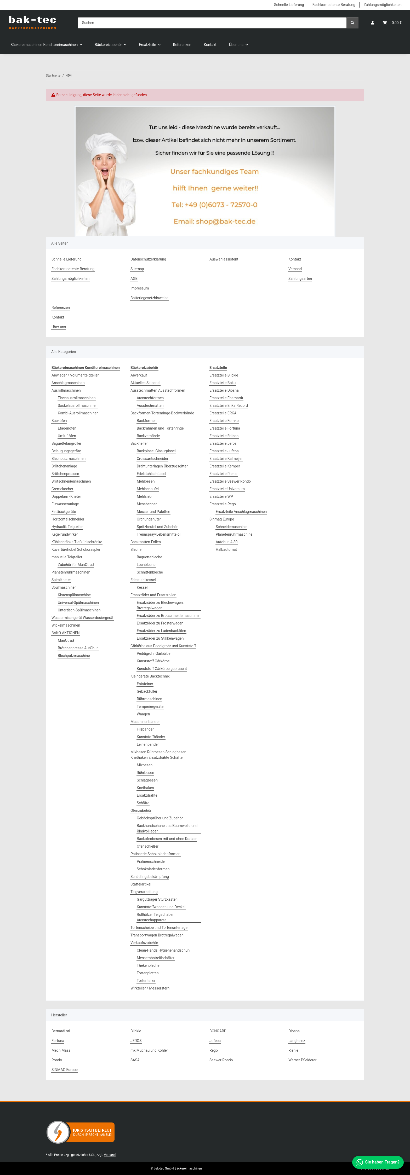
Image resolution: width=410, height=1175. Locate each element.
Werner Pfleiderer (302, 1060)
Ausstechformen (150, 398)
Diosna (294, 1031)
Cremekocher (62, 489)
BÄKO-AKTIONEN (66, 633)
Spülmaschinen (64, 587)
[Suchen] (212, 22)
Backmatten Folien (145, 542)
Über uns (59, 327)
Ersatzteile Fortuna (224, 428)
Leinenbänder (148, 744)
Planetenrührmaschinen (71, 572)
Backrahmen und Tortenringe (160, 428)
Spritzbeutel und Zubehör (157, 527)
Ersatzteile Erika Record (228, 405)
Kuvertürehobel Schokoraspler (76, 549)
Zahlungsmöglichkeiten (383, 5)
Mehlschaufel (148, 489)
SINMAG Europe (65, 1070)
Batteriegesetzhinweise (149, 298)
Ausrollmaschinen (66, 390)
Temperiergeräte (150, 706)
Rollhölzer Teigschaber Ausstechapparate (155, 917)
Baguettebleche (149, 557)
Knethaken (145, 788)
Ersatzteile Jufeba (224, 451)
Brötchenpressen (65, 474)
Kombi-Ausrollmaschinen (78, 413)
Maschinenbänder (145, 722)
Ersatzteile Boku (222, 383)
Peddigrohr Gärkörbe (153, 653)
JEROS (135, 1041)
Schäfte (143, 803)
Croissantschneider (152, 458)
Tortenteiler (146, 981)
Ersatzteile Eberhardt (226, 398)
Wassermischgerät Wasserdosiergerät (82, 618)
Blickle (135, 1031)
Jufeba (215, 1041)
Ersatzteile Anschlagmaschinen (241, 512)
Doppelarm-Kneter (66, 496)
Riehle (293, 1050)
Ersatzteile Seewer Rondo (230, 481)
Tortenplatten (148, 973)
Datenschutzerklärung (148, 259)
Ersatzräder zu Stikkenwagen (160, 638)
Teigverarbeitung (144, 892)
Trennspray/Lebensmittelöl (158, 534)
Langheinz (296, 1041)
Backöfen (59, 421)
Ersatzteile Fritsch (223, 436)
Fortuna (58, 1041)
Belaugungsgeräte (66, 451)
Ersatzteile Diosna (224, 390)
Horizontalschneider (68, 519)
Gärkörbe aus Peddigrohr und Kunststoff (163, 646)
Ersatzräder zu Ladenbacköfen (161, 631)
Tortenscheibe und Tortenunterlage (158, 927)
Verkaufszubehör (144, 943)
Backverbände (148, 436)
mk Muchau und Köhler (149, 1050)
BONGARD (217, 1031)
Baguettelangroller (66, 443)
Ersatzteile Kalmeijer (226, 458)
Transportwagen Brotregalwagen (157, 935)
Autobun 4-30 (226, 542)
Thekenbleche (148, 965)
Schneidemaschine (231, 527)
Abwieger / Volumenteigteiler (75, 375)
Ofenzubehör (140, 810)
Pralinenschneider (151, 861)
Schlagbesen (147, 780)
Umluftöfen (67, 436)
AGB (134, 278)
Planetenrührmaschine (234, 534)
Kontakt (210, 45)
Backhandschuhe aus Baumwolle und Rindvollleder (167, 828)
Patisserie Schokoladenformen (155, 854)
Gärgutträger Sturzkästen (157, 899)
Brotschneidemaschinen (71, 481)
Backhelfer (139, 443)
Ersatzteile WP (221, 496)
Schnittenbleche (150, 572)
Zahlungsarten (300, 278)
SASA (135, 1060)
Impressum (139, 288)
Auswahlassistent (223, 259)
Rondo (57, 1060)
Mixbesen (144, 765)
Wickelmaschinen (66, 625)
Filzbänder (145, 729)
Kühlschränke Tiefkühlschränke (77, 542)
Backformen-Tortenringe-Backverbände (162, 413)
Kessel (142, 587)
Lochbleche (146, 565)
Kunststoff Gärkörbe (153, 661)
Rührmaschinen (149, 699)
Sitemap (137, 269)
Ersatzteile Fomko (224, 421)
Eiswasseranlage (65, 504)
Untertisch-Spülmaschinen (79, 610)
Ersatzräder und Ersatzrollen (153, 595)
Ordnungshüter (149, 519)
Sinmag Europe (221, 519)
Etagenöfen (67, 428)
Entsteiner (145, 684)
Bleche (135, 549)
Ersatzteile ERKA (222, 413)
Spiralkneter (61, 580)
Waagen (143, 714)
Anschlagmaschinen (68, 383)
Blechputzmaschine (74, 655)
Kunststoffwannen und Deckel (161, 907)
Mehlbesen (146, 481)
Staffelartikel (140, 884)
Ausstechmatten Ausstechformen (157, 390)
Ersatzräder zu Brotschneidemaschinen (168, 615)
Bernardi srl (61, 1031)
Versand (295, 269)
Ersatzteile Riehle (223, 474)
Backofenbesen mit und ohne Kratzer (167, 839)
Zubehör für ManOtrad (76, 565)
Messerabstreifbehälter (155, 958)
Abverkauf (138, 375)
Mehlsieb (144, 496)
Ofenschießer (147, 846)
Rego (213, 1050)
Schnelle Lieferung (289, 5)
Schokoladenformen (153, 869)
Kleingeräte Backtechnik (150, 676)
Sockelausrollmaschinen (78, 405)
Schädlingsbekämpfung (149, 877)
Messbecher (147, 504)
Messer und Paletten (153, 512)
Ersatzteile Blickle (223, 375)
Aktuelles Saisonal (145, 383)
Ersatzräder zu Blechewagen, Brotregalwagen (160, 605)
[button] (372, 23)
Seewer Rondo (221, 1060)
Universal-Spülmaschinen (78, 602)
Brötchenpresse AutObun (78, 648)
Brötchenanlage (64, 466)
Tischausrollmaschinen (76, 398)
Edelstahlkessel (143, 580)
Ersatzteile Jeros (223, 443)
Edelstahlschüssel (151, 474)
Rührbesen (145, 773)
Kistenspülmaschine (74, 595)
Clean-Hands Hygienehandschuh (163, 950)
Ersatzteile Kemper (224, 466)
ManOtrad (66, 640)
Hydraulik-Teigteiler (67, 527)
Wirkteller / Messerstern (149, 988)
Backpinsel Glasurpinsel (156, 451)
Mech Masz (61, 1050)
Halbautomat (226, 549)
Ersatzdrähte (147, 795)
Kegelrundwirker (65, 534)
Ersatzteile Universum (227, 489)
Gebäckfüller (147, 691)
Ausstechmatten (150, 405)
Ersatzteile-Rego (222, 504)
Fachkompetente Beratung (333, 5)
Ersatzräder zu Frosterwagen (160, 623)
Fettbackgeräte (64, 512)
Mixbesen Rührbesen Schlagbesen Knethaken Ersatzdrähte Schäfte (158, 755)
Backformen (147, 421)
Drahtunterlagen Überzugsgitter (162, 466)
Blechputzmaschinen (69, 458)
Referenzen (182, 45)
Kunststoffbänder (151, 737)
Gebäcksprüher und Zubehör (160, 818)
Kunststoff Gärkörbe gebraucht (162, 669)
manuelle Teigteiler (67, 557)
